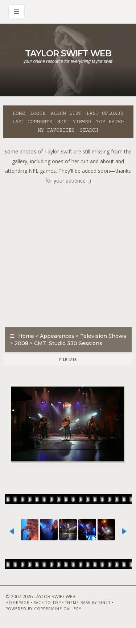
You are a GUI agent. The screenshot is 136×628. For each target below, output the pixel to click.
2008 (21, 343)
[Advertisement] (68, 253)
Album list (65, 113)
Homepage (17, 602)
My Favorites (56, 130)
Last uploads (104, 113)
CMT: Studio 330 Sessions (68, 343)
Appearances (57, 336)
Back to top (47, 602)
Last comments (32, 122)
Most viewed (74, 122)
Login (37, 113)
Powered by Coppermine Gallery (43, 608)
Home (19, 113)
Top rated (110, 122)
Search (89, 130)
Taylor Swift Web (68, 53)
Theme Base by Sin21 (88, 602)
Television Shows (103, 336)
